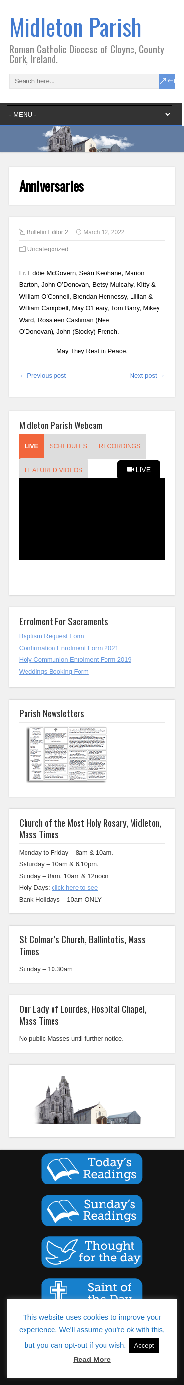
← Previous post (42, 375)
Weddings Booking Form (54, 671)
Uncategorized (48, 248)
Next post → (147, 375)
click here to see (75, 887)
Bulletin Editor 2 (47, 232)
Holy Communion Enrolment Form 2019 (75, 659)
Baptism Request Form (51, 636)
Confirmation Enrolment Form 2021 (69, 648)
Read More (92, 1359)
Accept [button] (144, 1345)
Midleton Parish (75, 26)
